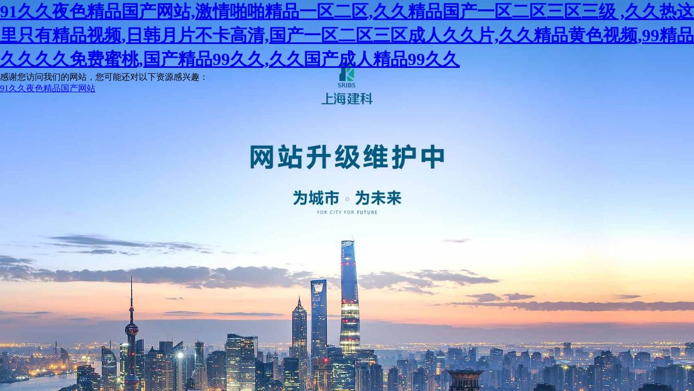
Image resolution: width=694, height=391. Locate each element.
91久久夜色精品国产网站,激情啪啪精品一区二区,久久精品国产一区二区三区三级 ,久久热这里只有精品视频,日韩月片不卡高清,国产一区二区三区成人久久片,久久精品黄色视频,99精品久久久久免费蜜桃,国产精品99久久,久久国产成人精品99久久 (347, 35)
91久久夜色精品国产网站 (47, 88)
